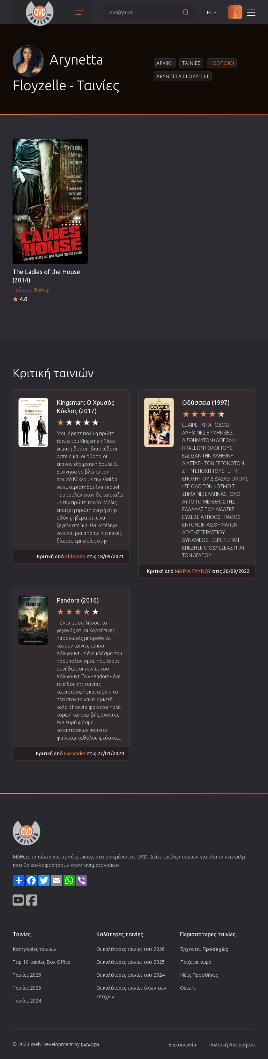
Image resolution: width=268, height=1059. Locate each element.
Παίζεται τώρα (195, 962)
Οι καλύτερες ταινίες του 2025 (130, 962)
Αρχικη (164, 63)
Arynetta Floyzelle (182, 76)
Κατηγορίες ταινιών (35, 949)
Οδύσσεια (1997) (206, 402)
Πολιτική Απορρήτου (231, 1044)
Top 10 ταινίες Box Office (41, 962)
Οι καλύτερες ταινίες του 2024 (130, 974)
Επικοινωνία (182, 1044)
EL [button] (212, 12)
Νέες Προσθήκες (199, 974)
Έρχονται (204, 949)
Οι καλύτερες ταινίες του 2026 (130, 949)
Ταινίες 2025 (27, 987)
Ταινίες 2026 (27, 974)
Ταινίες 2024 (27, 1000)
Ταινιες (191, 63)
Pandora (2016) (78, 600)
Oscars (188, 987)
